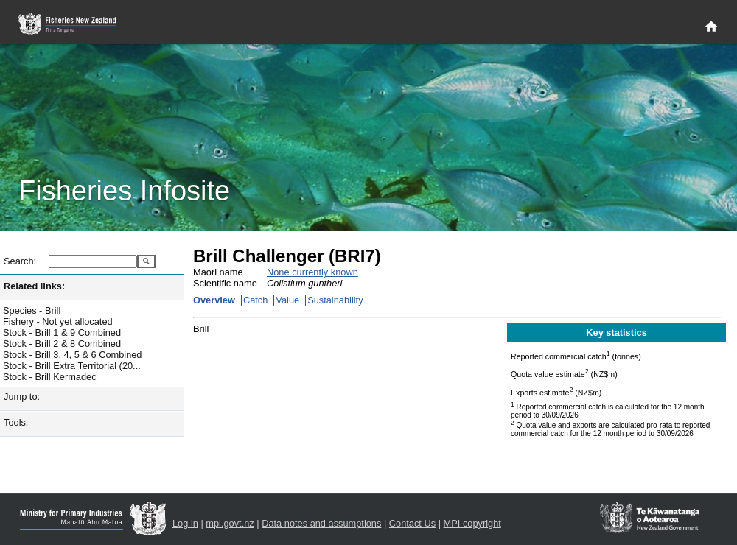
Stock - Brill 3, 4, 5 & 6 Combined (72, 354)
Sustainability (335, 300)
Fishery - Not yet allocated (58, 321)
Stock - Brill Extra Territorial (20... (72, 365)
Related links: (34, 286)
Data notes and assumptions (321, 523)
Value (287, 300)
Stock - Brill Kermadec (50, 376)
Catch (255, 300)
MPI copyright (472, 523)
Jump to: (22, 396)
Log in (185, 523)
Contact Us (412, 523)
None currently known (312, 272)
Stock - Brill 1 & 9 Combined (62, 332)
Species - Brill (31, 310)
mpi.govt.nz (230, 523)
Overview (214, 300)
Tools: (16, 422)
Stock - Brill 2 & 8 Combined (62, 343)
